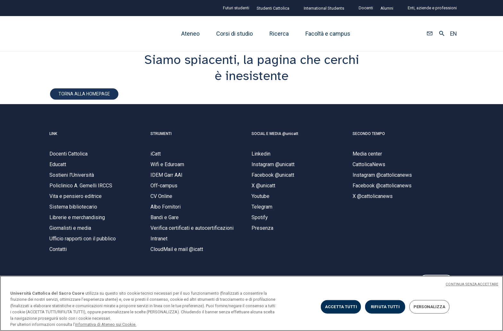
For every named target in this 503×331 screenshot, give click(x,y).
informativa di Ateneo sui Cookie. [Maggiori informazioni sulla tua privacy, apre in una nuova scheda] (105, 324)
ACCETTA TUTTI (341, 306)
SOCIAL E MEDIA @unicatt (275, 136)
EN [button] (453, 34)
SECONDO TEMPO (369, 136)
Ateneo (190, 33)
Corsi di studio (234, 33)
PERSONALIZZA (429, 306)
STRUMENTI (161, 136)
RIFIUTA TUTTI (385, 306)
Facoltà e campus (327, 33)
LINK (53, 136)
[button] (429, 34)
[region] (251, 303)
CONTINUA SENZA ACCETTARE (472, 284)
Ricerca (279, 33)
